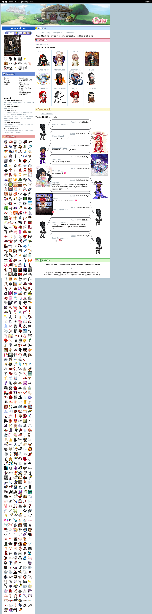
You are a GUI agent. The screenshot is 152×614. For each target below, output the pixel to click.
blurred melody (43, 70)
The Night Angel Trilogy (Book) (18, 117)
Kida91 (59, 51)
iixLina (91, 70)
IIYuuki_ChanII (58, 136)
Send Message (21, 33)
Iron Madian (18, 124)
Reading (23, 130)
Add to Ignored (29, 33)
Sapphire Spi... (75, 70)
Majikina (55, 198)
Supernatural (9, 108)
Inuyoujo (55, 182)
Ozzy (25, 124)
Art (72, 268)
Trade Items (25, 33)
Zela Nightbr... (43, 51)
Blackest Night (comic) (18, 114)
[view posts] (45, 33)
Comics (17, 130)
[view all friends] (42, 44)
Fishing (6, 132)
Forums (18, 2)
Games (31, 2)
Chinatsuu (92, 89)
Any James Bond (10, 102)
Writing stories (15, 132)
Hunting (30, 130)
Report (73, 122)
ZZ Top (30, 124)
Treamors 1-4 (28, 102)
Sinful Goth (56, 159)
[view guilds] (57, 33)
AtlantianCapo (59, 70)
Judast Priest (9, 124)
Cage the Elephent (11, 126)
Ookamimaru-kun (59, 89)
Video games (9, 130)
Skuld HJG (43, 89)
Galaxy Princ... (75, 89)
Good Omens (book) (11, 112)
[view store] (70, 33)
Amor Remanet (58, 171)
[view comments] (47, 114)
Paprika (20, 102)
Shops (11, 2)
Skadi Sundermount (60, 124)
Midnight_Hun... (92, 51)
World (24, 2)
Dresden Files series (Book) (14, 116)
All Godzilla (8, 104)
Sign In (148, 2)
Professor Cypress (59, 148)
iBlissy (75, 51)
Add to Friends (16, 33)
